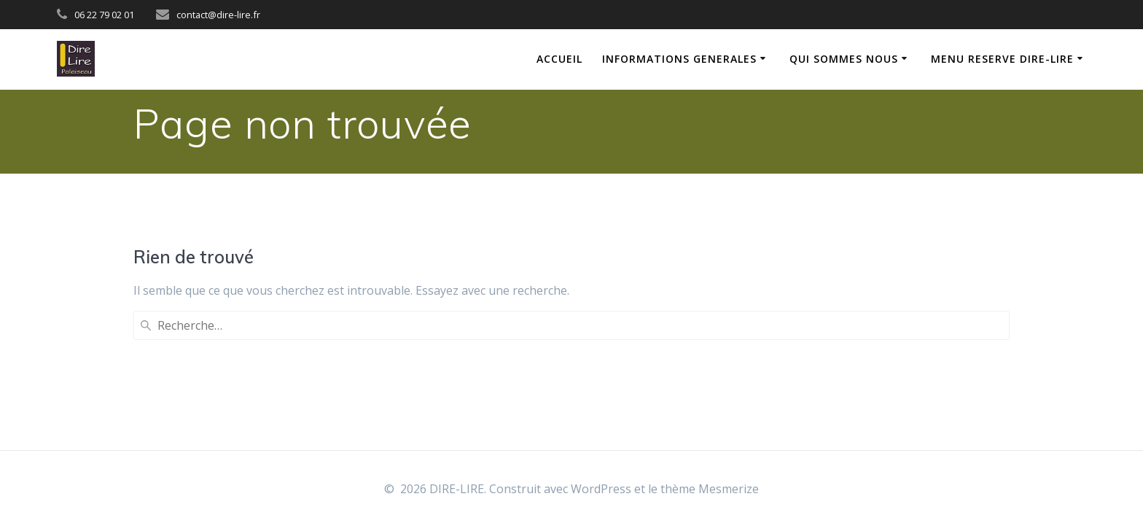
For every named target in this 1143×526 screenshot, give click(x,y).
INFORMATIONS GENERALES (679, 59)
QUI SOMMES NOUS (843, 59)
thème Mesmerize (709, 489)
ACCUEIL (559, 59)
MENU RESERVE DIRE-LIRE (1002, 59)
